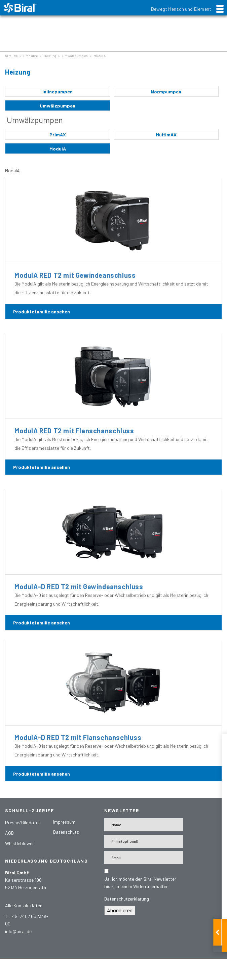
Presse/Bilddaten (23, 822)
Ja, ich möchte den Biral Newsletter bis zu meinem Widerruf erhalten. (140, 882)
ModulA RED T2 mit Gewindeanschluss (75, 275)
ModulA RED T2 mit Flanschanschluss (74, 431)
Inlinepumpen (57, 91)
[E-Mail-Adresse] (143, 857)
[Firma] (143, 841)
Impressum (64, 822)
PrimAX (57, 134)
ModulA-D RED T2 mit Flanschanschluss (78, 737)
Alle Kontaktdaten (23, 905)
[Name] (143, 824)
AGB (9, 833)
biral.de (11, 56)
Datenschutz (66, 832)
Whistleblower (19, 843)
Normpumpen (166, 91)
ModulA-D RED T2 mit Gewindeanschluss (78, 586)
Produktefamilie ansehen (41, 311)
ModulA (99, 56)
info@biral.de (18, 931)
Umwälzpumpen (75, 56)
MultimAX (166, 134)
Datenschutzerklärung (126, 899)
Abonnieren (120, 910)
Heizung (50, 56)
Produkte (30, 56)
